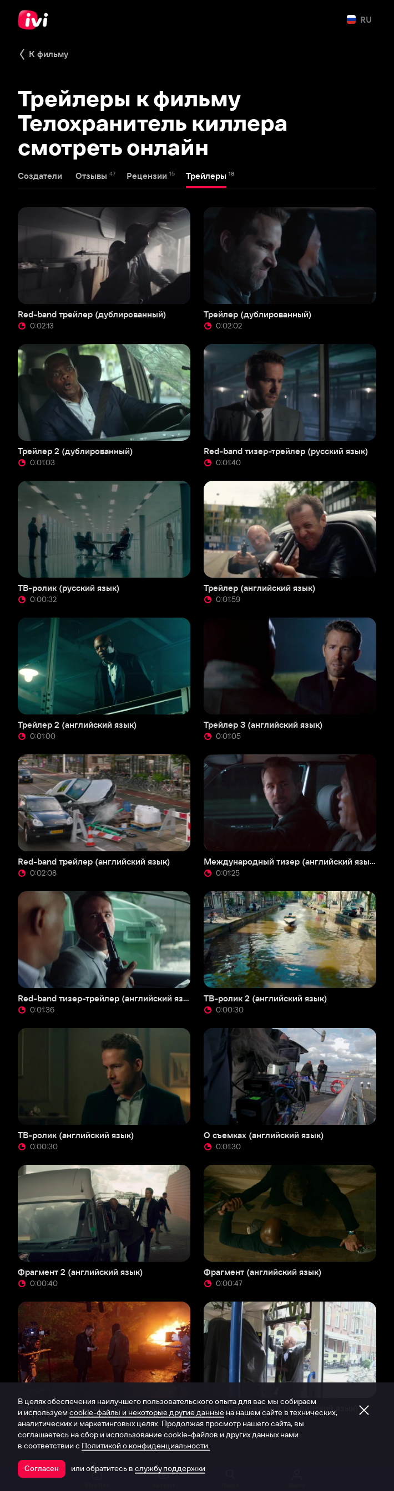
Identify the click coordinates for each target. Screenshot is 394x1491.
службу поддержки (170, 1468)
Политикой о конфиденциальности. (146, 1445)
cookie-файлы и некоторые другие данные (146, 1412)
